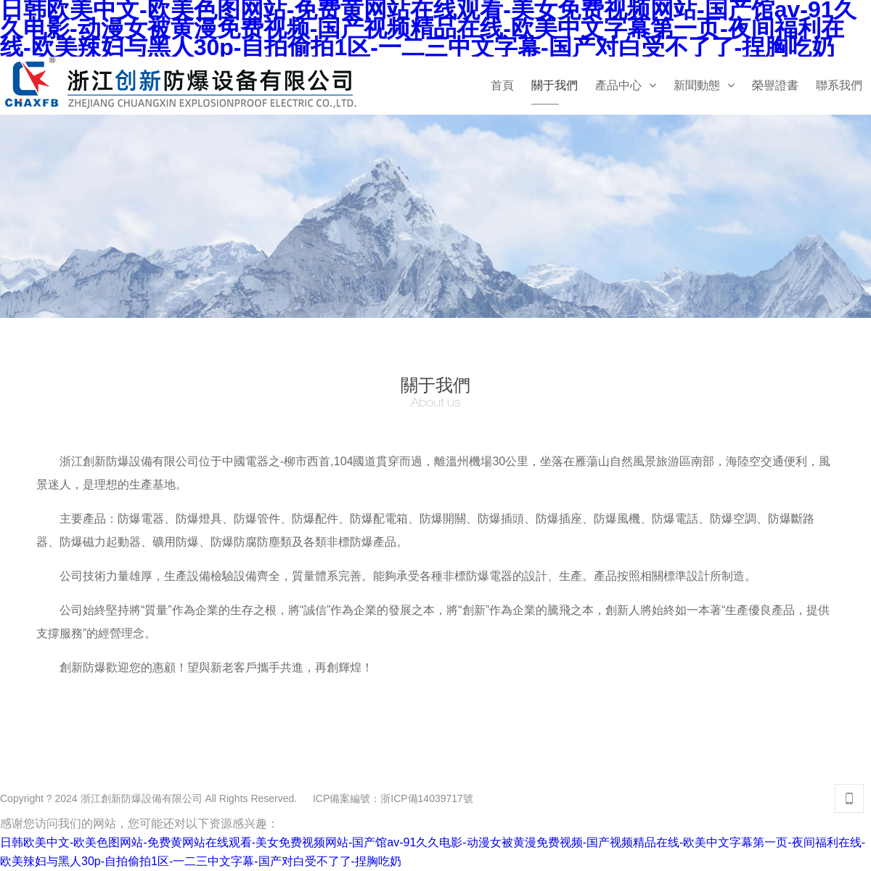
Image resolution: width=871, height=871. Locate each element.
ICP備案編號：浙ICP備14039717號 (393, 798)
